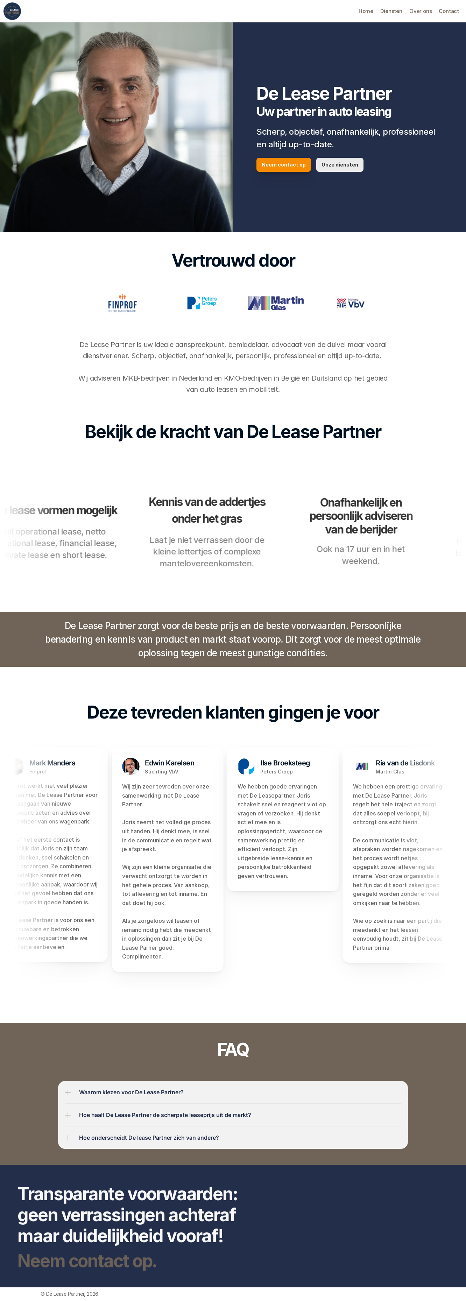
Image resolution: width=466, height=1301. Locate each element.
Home (366, 11)
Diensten (391, 11)
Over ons (420, 11)
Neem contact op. (87, 1268)
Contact (449, 11)
